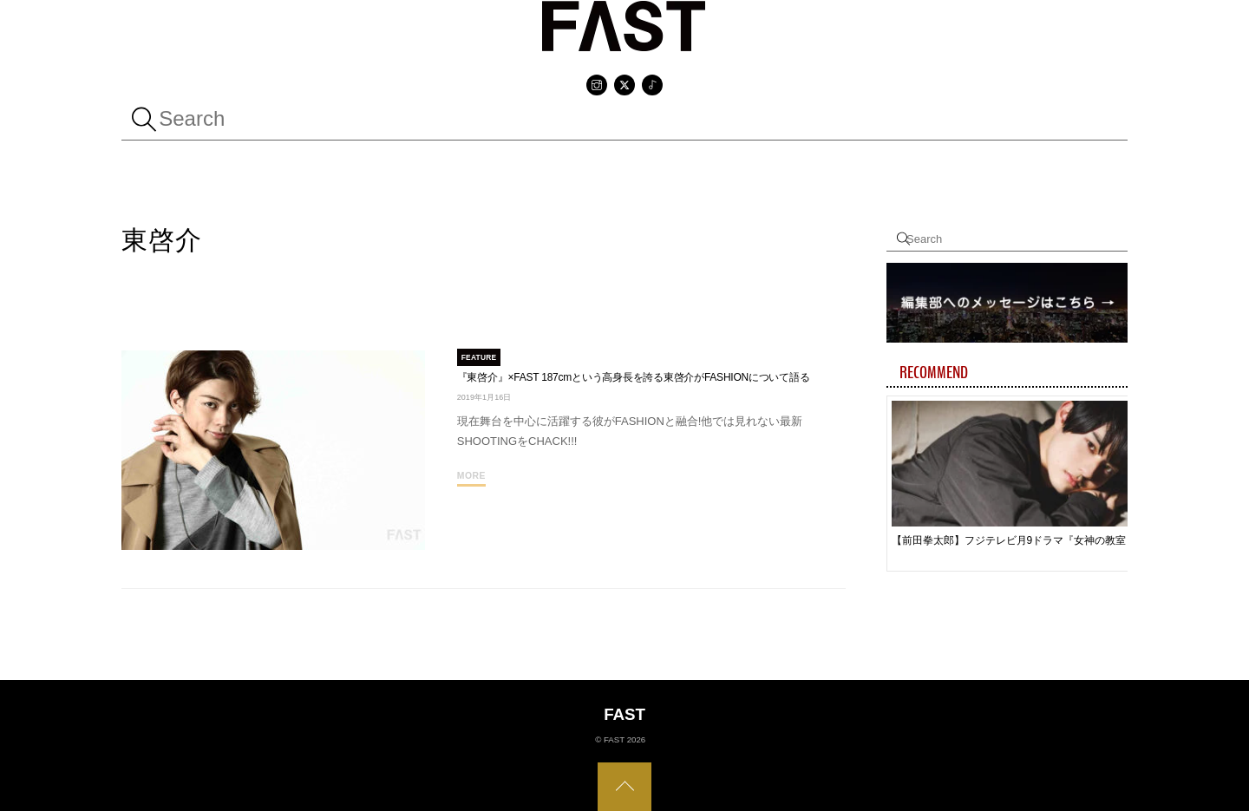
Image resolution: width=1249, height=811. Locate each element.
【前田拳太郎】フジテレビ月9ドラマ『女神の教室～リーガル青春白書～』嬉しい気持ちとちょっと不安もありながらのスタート (1017, 540)
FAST (614, 739)
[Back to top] (624, 786)
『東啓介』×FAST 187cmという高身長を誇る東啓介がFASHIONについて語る (633, 377)
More (471, 476)
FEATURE (479, 357)
